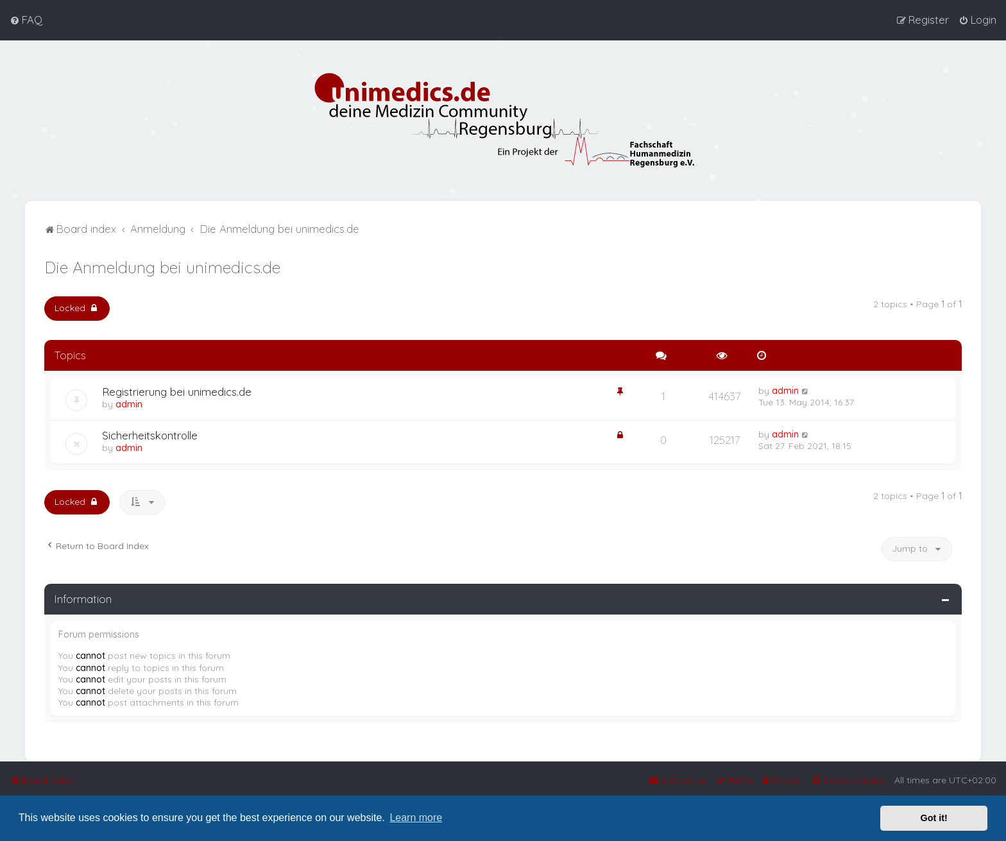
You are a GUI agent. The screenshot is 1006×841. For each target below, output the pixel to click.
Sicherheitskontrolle (150, 435)
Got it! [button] (934, 818)
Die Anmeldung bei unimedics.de (162, 267)
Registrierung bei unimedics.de (177, 391)
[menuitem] (26, 20)
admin (128, 404)
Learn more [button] (415, 817)
